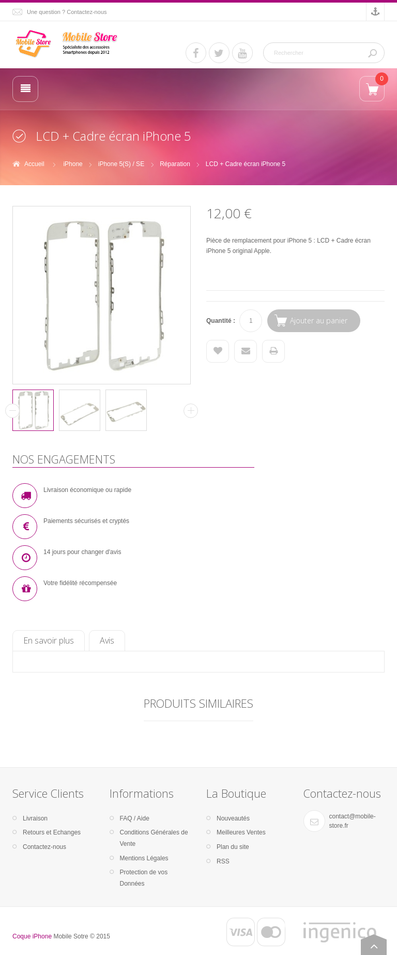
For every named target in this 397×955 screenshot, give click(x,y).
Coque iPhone (32, 936)
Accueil (34, 164)
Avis (107, 640)
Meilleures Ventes (241, 832)
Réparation (175, 164)
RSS (223, 861)
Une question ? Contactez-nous (67, 12)
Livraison (35, 818)
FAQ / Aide (134, 818)
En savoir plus (48, 640)
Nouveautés (233, 818)
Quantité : (220, 320)
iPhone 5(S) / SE (121, 164)
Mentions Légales (144, 858)
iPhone (72, 164)
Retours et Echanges (52, 832)
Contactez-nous (44, 846)
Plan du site (233, 846)
